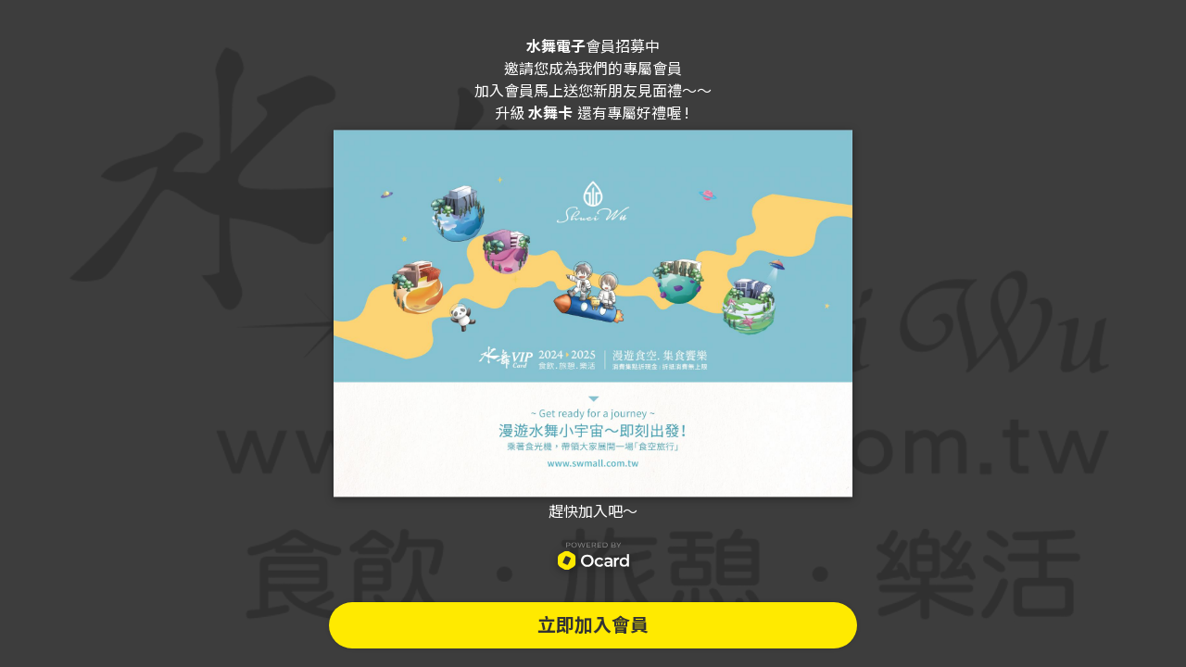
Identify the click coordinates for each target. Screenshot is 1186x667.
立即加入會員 (593, 625)
